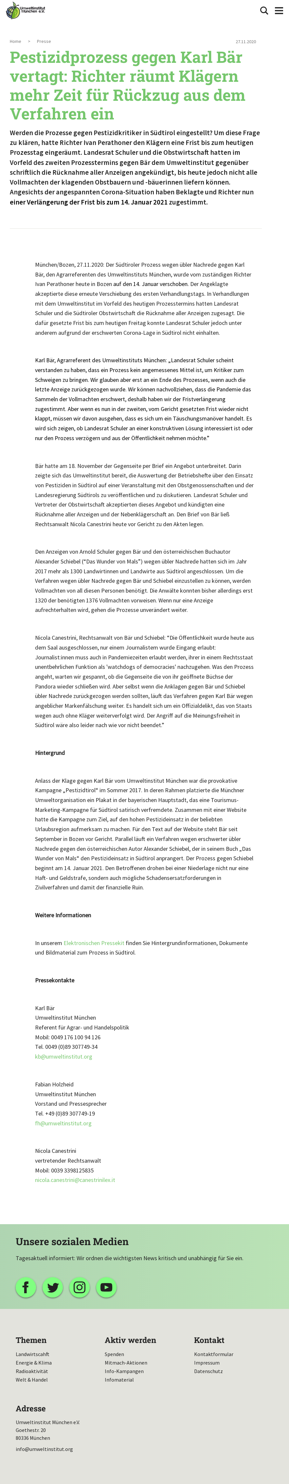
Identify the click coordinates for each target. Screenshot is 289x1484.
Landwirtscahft (32, 1354)
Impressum (207, 1362)
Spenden (114, 1354)
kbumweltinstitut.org (63, 1056)
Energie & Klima (34, 1362)
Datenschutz (208, 1371)
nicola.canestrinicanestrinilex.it (75, 1180)
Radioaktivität (32, 1371)
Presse (44, 41)
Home (15, 41)
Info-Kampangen (124, 1371)
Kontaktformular (213, 1354)
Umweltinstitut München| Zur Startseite (25, 11)
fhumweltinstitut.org (63, 1123)
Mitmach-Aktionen (126, 1362)
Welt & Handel (32, 1379)
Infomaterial (119, 1379)
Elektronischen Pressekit (93, 943)
